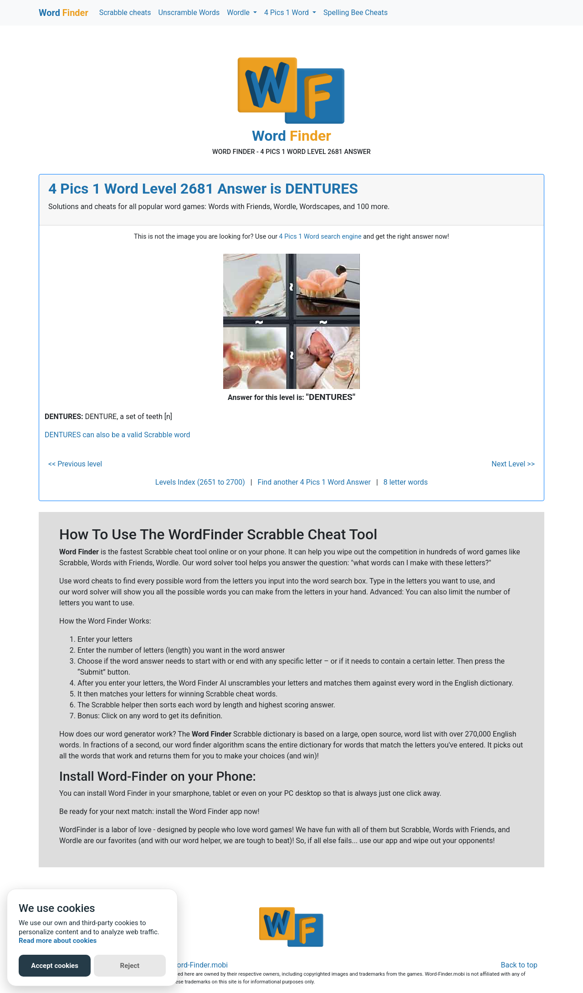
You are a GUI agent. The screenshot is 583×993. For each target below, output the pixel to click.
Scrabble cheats (125, 12)
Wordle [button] (239, 12)
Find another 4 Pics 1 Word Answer (314, 482)
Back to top (519, 965)
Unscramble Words (189, 12)
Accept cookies (54, 966)
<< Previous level (75, 464)
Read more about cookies (58, 941)
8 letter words (406, 482)
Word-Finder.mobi (199, 965)
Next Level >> (513, 464)
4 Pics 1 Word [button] (287, 12)
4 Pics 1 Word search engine (320, 237)
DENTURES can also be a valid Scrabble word (117, 434)
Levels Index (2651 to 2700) (200, 482)
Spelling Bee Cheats (355, 12)
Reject (130, 966)
